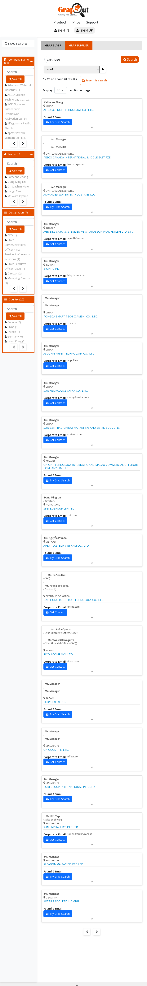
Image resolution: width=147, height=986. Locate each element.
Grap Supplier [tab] (79, 45)
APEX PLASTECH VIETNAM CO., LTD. (66, 545)
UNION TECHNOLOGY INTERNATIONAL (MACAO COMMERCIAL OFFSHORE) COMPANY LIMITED (91, 466)
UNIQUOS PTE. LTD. (56, 749)
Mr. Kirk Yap (53, 816)
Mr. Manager (58, 139)
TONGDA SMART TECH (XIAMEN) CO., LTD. (70, 316)
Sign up (84, 30)
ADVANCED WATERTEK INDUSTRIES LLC (69, 194)
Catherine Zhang (17, 177)
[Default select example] (60, 90)
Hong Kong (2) (16, 341)
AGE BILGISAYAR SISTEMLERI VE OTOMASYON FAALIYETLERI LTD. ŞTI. (88, 231)
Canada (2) (14, 322)
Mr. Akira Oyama (17, 196)
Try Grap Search (60, 122)
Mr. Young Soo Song (57, 586)
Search (15, 79)
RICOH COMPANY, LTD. (58, 654)
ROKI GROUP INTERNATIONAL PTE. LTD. (69, 787)
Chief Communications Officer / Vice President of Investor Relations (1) (18, 249)
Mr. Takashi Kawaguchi (61, 640)
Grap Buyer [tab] (53, 45)
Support (92, 22)
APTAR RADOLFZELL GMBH (61, 901)
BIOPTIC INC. (51, 268)
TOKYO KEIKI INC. (54, 702)
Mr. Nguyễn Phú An (55, 538)
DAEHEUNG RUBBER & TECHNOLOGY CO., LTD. (73, 600)
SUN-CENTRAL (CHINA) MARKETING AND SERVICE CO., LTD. (81, 427)
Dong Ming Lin (16, 181)
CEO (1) (12, 235)
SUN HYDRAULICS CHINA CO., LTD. (65, 390)
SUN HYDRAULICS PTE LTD (60, 827)
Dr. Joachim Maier (18, 186)
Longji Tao (14, 191)
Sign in (61, 30)
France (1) (13, 332)
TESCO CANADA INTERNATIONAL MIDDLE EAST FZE (76, 157)
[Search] (82, 59)
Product (59, 23)
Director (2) (14, 273)
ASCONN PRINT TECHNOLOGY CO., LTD (69, 353)
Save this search (94, 80)
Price (76, 23)
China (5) (12, 327)
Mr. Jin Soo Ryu (56, 575)
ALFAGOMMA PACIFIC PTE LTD (63, 864)
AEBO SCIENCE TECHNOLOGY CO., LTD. (68, 110)
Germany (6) (15, 336)
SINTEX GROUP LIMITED (58, 508)
